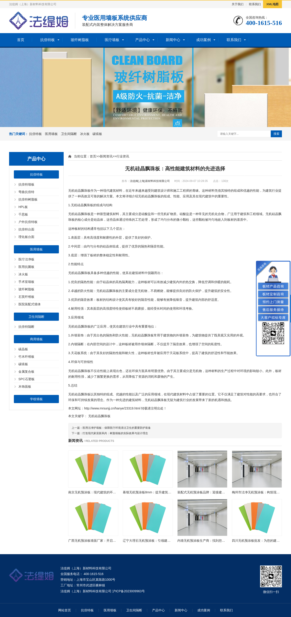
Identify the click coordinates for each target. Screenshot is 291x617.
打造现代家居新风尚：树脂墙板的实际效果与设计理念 (115, 433)
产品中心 (142, 40)
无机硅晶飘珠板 (99, 416)
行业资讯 (122, 156)
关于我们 (237, 4)
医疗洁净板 (26, 259)
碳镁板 (97, 134)
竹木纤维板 (26, 356)
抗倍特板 (47, 40)
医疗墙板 (112, 40)
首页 (20, 40)
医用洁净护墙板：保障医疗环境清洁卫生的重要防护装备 (117, 427)
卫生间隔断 (69, 134)
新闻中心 (173, 40)
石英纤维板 (26, 297)
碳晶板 (23, 349)
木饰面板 (24, 386)
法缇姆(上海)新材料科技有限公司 (150, 181)
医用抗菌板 (26, 267)
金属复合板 (26, 371)
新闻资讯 (106, 156)
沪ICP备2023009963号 (128, 591)
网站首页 (64, 610)
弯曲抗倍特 (26, 192)
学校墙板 (36, 399)
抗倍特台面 (26, 229)
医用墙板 (51, 134)
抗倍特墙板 (26, 184)
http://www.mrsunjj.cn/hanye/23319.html (112, 408)
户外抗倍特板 (28, 222)
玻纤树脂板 (80, 40)
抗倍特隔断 (26, 326)
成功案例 (203, 40)
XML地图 (272, 4)
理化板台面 (26, 237)
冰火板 (85, 134)
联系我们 (255, 4)
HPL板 (23, 207)
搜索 (276, 133)
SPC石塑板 (26, 379)
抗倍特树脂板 (28, 199)
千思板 (23, 214)
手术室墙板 (26, 282)
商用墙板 (36, 339)
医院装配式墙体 (29, 304)
